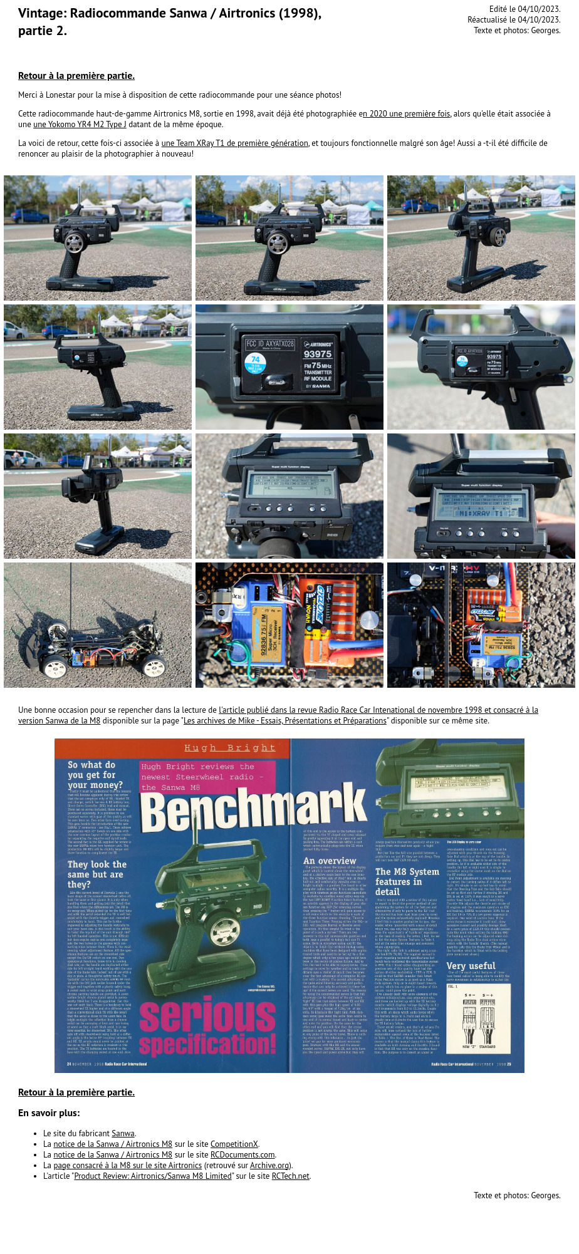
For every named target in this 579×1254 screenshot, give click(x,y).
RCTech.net (291, 1176)
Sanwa (123, 1133)
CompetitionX (234, 1144)
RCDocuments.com (243, 1154)
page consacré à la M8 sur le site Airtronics (127, 1165)
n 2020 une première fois (406, 113)
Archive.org (269, 1165)
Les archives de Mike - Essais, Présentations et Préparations (285, 720)
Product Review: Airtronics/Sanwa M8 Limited (152, 1176)
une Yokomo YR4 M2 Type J (80, 124)
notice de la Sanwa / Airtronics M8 (112, 1144)
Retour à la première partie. (76, 75)
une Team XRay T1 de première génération (235, 143)
